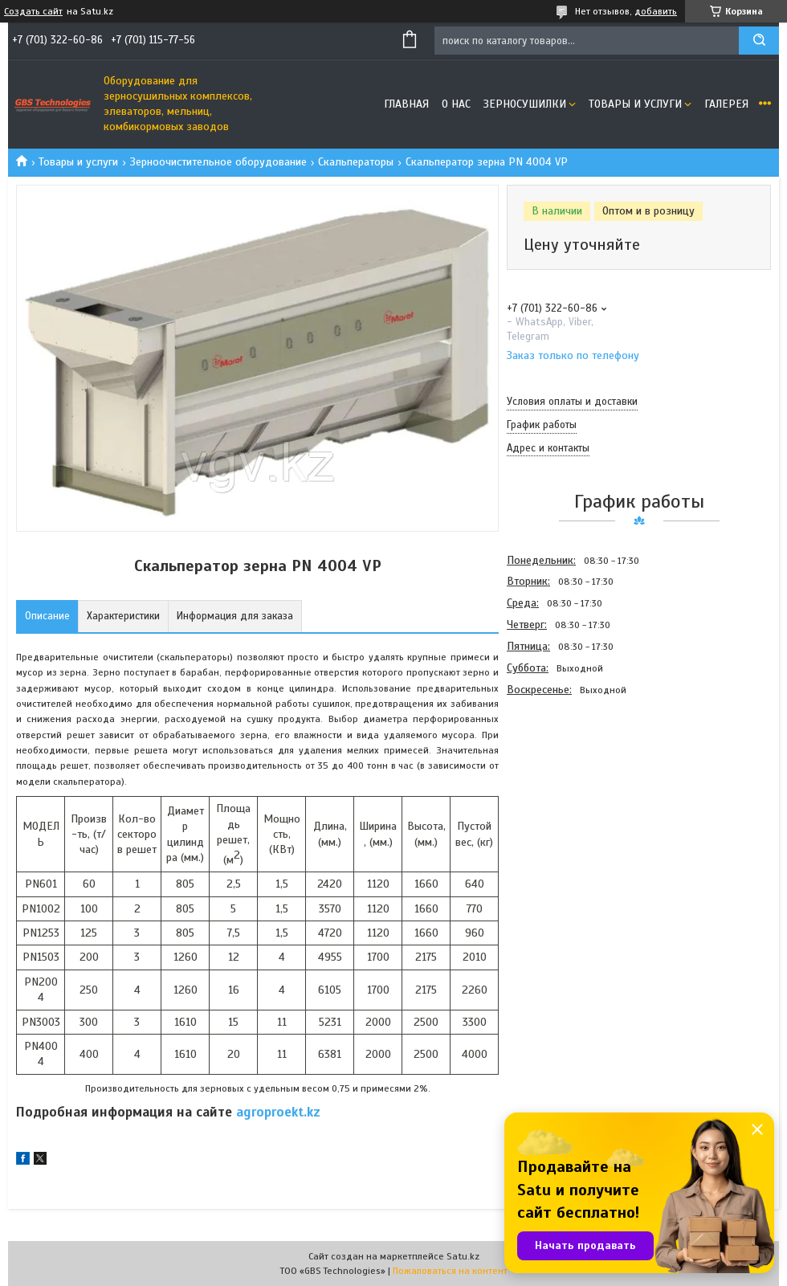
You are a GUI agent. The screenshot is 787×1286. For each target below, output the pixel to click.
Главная (406, 104)
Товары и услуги (635, 104)
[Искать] (759, 41)
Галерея (726, 104)
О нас (456, 104)
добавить (655, 11)
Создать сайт (33, 11)
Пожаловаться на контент (450, 1270)
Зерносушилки (524, 104)
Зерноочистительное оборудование (218, 162)
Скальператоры (356, 162)
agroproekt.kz (278, 1112)
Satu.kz (463, 1256)
